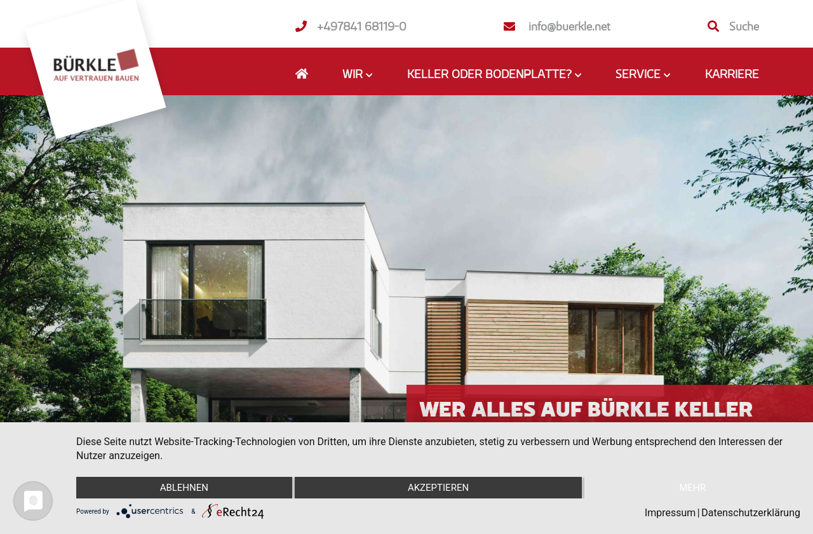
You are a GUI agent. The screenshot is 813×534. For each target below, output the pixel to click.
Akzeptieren (438, 487)
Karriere (732, 74)
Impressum (670, 513)
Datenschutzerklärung (750, 513)
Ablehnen (184, 487)
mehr (692, 487)
